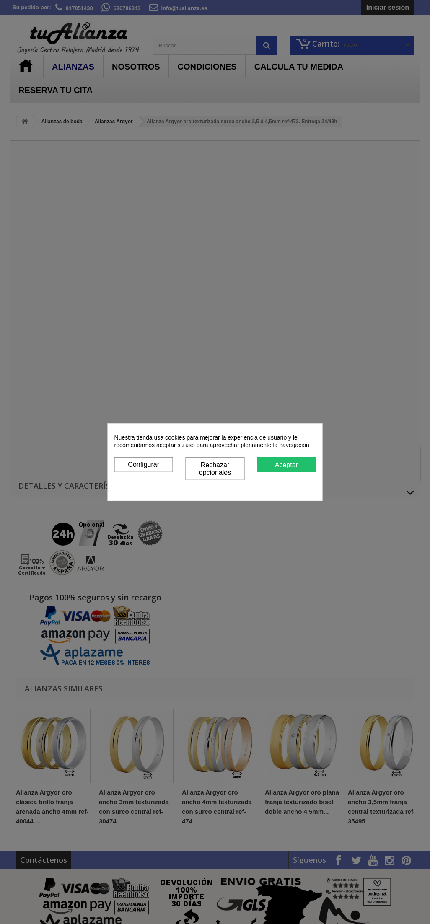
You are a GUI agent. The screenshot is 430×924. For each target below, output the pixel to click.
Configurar (143, 464)
